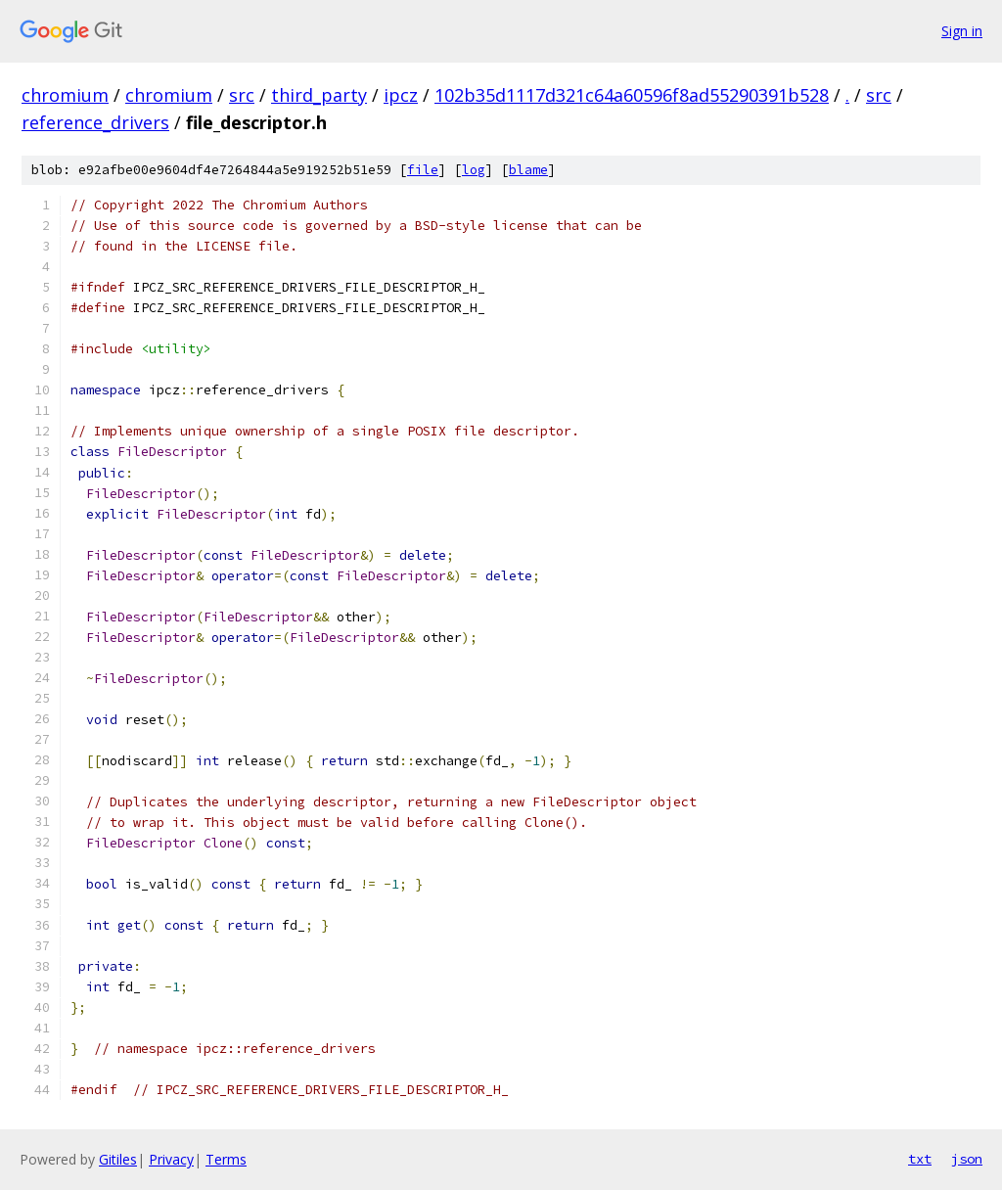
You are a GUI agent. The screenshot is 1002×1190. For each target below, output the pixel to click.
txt (920, 1158)
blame (528, 169)
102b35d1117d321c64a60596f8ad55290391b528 (631, 95)
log (473, 169)
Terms (226, 1159)
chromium (65, 95)
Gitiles (118, 1159)
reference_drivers (95, 122)
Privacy (171, 1159)
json (966, 1158)
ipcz (401, 95)
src (241, 95)
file (422, 169)
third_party (319, 95)
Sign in (961, 31)
